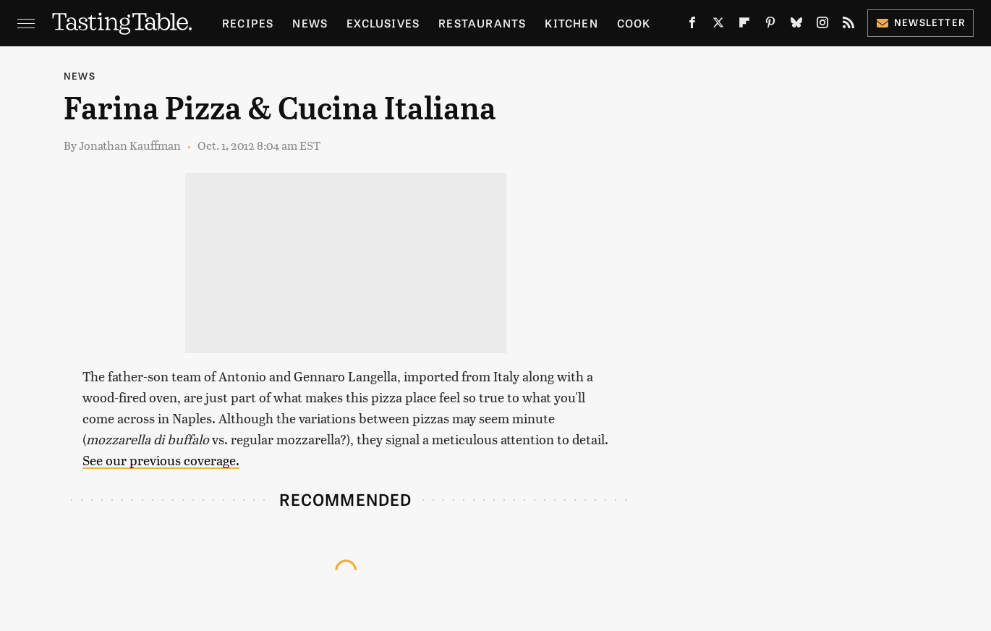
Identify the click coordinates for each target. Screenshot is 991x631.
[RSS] (848, 25)
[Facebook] (692, 25)
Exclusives (383, 22)
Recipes (247, 22)
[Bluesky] (796, 25)
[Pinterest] (770, 25)
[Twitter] (718, 25)
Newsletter (920, 22)
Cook (634, 22)
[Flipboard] (744, 25)
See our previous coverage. (160, 460)
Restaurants (482, 22)
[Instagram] (822, 25)
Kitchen (571, 22)
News (310, 22)
